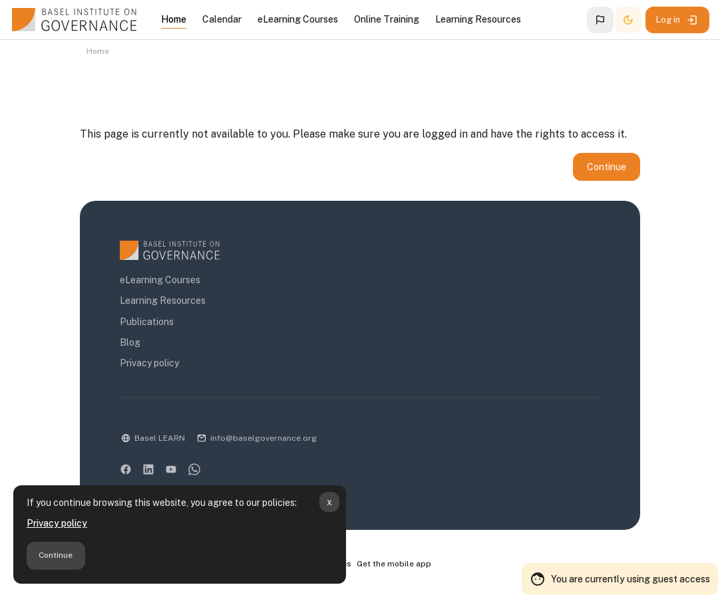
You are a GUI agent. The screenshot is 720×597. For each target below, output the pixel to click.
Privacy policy (57, 523)
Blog (130, 343)
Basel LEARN (159, 438)
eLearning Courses (160, 280)
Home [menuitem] (173, 19)
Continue (56, 555)
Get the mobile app (394, 564)
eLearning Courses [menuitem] (298, 19)
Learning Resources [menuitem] (478, 19)
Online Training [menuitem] (386, 19)
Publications (147, 322)
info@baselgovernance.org (263, 438)
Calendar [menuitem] (222, 19)
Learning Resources (163, 301)
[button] (600, 20)
